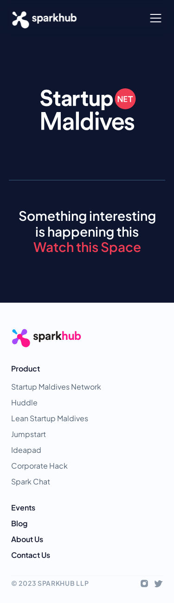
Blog (19, 523)
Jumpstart (28, 434)
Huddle (24, 402)
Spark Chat (30, 481)
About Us (27, 539)
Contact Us (30, 555)
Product (25, 368)
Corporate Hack (39, 465)
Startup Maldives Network (56, 386)
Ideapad (26, 450)
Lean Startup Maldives (49, 418)
